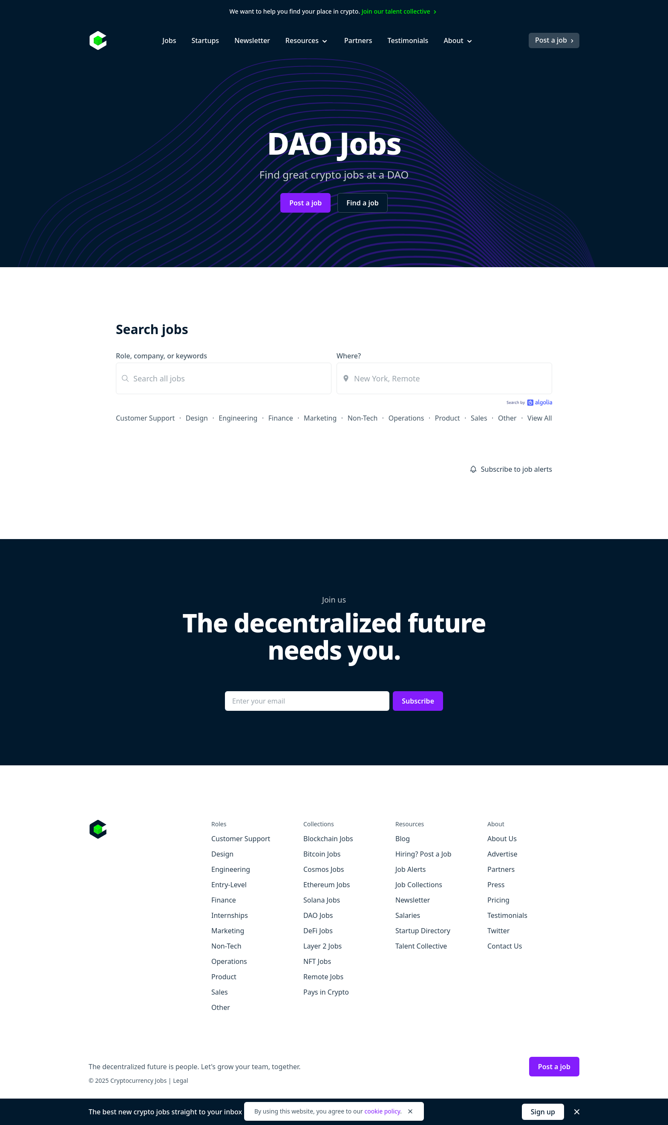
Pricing (498, 900)
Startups (205, 40)
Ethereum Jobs (326, 884)
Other (507, 418)
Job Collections (418, 884)
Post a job (555, 40)
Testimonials (408, 40)
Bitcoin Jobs (321, 854)
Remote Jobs (323, 976)
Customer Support (145, 418)
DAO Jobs (318, 915)
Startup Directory (422, 930)
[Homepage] (98, 40)
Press (495, 884)
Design (197, 418)
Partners (358, 40)
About (458, 40)
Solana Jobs (321, 900)
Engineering (238, 418)
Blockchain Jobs (328, 838)
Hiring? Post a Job (423, 854)
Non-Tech (363, 418)
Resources (307, 40)
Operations (406, 418)
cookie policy (382, 1111)
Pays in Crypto (326, 992)
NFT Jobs (317, 961)
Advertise (502, 854)
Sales (479, 418)
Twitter (498, 930)
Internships (229, 915)
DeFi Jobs (318, 930)
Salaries (407, 915)
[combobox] (444, 378)
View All (539, 418)
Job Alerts (410, 869)
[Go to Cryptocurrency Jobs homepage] (150, 829)
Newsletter (252, 40)
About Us (502, 838)
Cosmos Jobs (323, 869)
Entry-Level (229, 884)
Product (447, 418)
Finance (280, 418)
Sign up (543, 1111)
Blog (402, 838)
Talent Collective (421, 946)
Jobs (169, 40)
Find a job (362, 203)
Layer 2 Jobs (322, 946)
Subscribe (418, 701)
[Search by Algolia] (528, 403)
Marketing (320, 418)
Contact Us (504, 946)
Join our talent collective (400, 11)
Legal (180, 1080)
